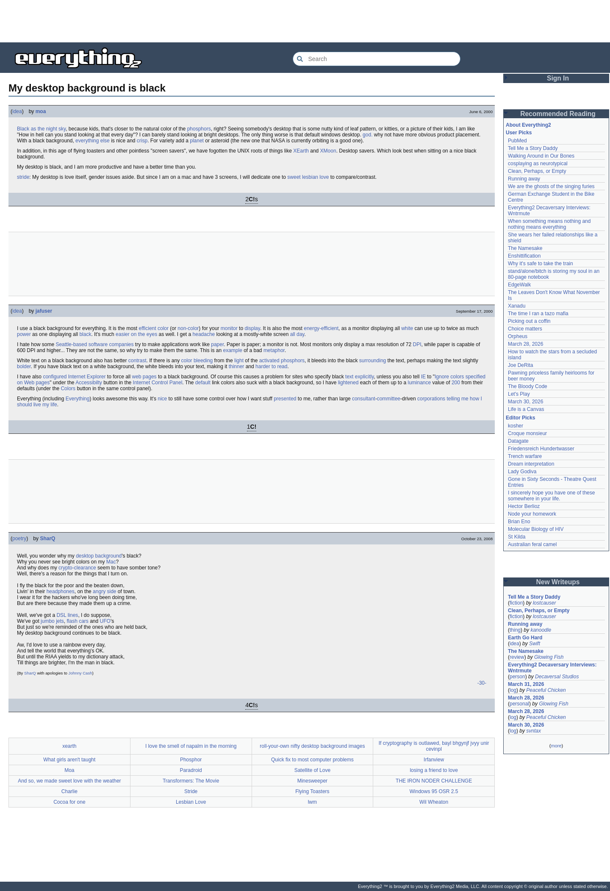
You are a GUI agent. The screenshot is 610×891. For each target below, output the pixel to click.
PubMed (517, 141)
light (239, 361)
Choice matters (525, 329)
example (232, 350)
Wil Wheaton (433, 802)
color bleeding (197, 361)
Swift (534, 644)
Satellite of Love (312, 770)
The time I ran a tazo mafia (538, 313)
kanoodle (540, 630)
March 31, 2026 (526, 684)
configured (55, 377)
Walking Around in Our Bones (541, 156)
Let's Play (519, 394)
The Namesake (525, 248)
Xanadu (516, 306)
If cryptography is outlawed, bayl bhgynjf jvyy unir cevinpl (434, 746)
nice (162, 399)
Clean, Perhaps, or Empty (537, 171)
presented (285, 399)
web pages (144, 377)
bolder (24, 366)
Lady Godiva (522, 472)
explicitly (364, 377)
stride (23, 177)
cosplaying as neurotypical (538, 164)
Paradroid (191, 770)
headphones (61, 591)
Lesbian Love (191, 802)
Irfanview (434, 760)
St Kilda (516, 537)
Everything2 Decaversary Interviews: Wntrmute (552, 668)
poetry (19, 538)
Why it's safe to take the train (540, 263)
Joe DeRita (520, 365)
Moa (69, 770)
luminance (419, 383)
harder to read (271, 366)
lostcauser (544, 603)
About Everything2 (528, 125)
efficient (147, 328)
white (407, 328)
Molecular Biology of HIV (535, 529)
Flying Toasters (312, 791)
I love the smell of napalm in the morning (190, 746)
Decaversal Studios (557, 677)
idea (17, 111)
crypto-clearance (77, 568)
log (513, 690)
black (85, 334)
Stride (190, 791)
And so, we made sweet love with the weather (69, 781)
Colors (68, 388)
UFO (105, 621)
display (252, 328)
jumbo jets (52, 621)
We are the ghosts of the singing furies (551, 186)
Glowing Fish (548, 657)
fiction (516, 603)
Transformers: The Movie (191, 781)
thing (515, 630)
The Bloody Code (527, 386)
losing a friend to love (434, 770)
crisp (142, 141)
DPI (417, 344)
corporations (431, 399)
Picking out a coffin (529, 321)
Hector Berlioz (524, 506)
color (163, 328)
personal (519, 704)
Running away (524, 179)
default (203, 383)
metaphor (274, 350)
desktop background (99, 556)
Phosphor (191, 760)
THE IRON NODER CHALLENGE (434, 781)
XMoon (328, 151)
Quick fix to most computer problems (312, 760)
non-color (188, 328)
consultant (363, 399)
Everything (78, 399)
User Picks (519, 133)
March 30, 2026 (525, 402)
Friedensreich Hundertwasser (541, 449)
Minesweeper (312, 781)
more (556, 745)
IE (423, 377)
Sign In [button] (558, 78)
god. (367, 135)
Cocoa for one (69, 802)
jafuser (44, 311)
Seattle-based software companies (94, 344)
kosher (515, 426)
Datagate (518, 441)
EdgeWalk (519, 285)
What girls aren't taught (69, 760)
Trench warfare (525, 456)
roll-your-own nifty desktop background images (312, 746)
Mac (111, 562)
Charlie (69, 791)
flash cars (77, 621)
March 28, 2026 (525, 344)
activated (269, 361)
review (517, 657)
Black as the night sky (41, 129)
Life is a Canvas (526, 409)
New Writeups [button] (558, 582)
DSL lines (67, 615)
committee (388, 399)
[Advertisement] (305, 21)
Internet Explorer (87, 377)
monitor (229, 328)
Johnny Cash (80, 673)
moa (41, 111)
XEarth (301, 151)
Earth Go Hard (525, 638)
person (517, 677)
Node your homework (532, 514)
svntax (533, 731)
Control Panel (167, 383)
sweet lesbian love (308, 177)
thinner (236, 366)
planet (197, 141)
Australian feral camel (532, 544)
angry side (104, 591)
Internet (141, 383)
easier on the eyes (136, 334)
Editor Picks (520, 418)
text (349, 377)
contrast (137, 361)
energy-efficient (321, 328)
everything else (92, 141)
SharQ (47, 538)
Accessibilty (88, 383)
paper (217, 344)
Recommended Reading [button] (558, 113)
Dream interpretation (531, 464)
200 (456, 383)
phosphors (199, 129)
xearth (69, 746)
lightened (348, 383)
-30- (481, 683)
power (24, 334)
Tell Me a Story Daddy (532, 148)
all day (297, 334)
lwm (312, 802)
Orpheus (517, 336)
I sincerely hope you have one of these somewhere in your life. (551, 496)
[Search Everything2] (376, 59)
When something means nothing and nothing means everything (549, 224)
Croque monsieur (527, 433)
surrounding (372, 361)
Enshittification (524, 256)
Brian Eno (519, 522)
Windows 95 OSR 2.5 (434, 791)
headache (204, 334)
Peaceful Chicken (546, 690)
